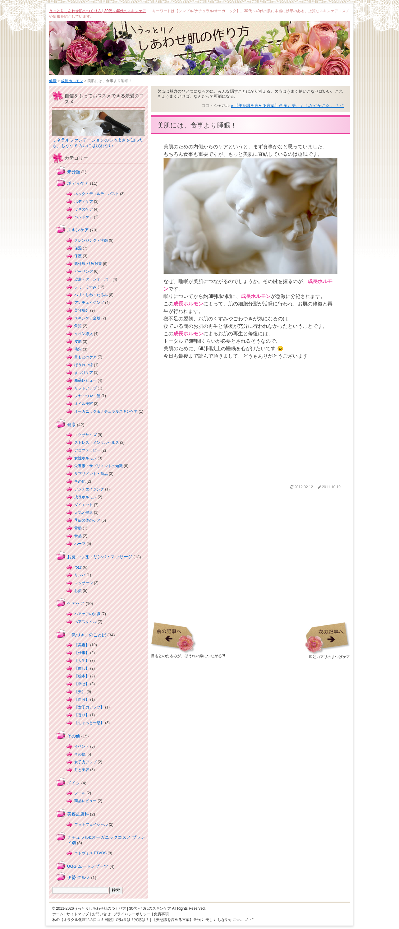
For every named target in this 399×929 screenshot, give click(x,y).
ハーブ (79, 543)
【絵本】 (81, 676)
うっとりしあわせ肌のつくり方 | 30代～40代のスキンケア (97, 11)
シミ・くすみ (85, 287)
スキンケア (78, 230)
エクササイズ (85, 435)
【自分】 (81, 699)
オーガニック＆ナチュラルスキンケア (106, 411)
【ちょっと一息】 (89, 723)
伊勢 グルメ (78, 877)
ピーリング (83, 271)
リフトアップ (85, 388)
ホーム (57, 914)
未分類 (73, 172)
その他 (79, 481)
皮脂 (78, 341)
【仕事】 (81, 653)
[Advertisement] (250, 421)
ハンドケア (83, 217)
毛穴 (78, 349)
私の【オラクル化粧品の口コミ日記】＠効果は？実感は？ (100, 919)
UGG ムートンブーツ (87, 866)
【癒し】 (81, 668)
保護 (78, 256)
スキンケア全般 (87, 318)
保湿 (78, 248)
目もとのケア (85, 357)
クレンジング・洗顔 (91, 240)
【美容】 (81, 645)
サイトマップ (77, 914)
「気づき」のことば (86, 635)
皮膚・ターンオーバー (93, 279)
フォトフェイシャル (91, 824)
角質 (78, 326)
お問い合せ (101, 914)
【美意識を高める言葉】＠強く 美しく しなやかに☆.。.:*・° (203, 919)
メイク (73, 783)
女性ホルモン (85, 458)
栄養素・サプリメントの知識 (98, 466)
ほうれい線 (83, 365)
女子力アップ (85, 762)
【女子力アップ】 (89, 707)
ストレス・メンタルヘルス (96, 442)
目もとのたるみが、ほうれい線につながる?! (188, 654)
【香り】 (81, 715)
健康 (53, 81)
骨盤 (78, 528)
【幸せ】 (81, 684)
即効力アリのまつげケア (327, 655)
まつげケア (83, 372)
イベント (81, 746)
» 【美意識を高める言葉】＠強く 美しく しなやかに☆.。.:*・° (287, 106)
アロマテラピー (87, 450)
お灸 (78, 590)
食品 (78, 536)
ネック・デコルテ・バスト (96, 194)
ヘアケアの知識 (87, 614)
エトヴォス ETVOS (90, 853)
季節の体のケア (87, 520)
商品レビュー (85, 380)
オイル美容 (83, 404)
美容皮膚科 (78, 814)
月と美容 (81, 770)
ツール (79, 793)
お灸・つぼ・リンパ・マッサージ (99, 557)
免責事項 (161, 914)
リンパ (79, 575)
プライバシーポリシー (132, 914)
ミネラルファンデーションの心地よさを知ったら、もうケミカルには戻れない (98, 142)
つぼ (78, 567)
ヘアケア (76, 603)
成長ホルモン (72, 81)
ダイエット (83, 505)
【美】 (79, 692)
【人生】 (81, 660)
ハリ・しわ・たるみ (91, 295)
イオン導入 (83, 334)
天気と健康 (83, 512)
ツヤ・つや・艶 (87, 396)
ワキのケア (83, 209)
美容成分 (81, 310)
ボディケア (78, 183)
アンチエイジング (89, 302)
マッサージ (83, 583)
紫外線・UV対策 (88, 264)
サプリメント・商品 (91, 473)
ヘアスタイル (85, 622)
